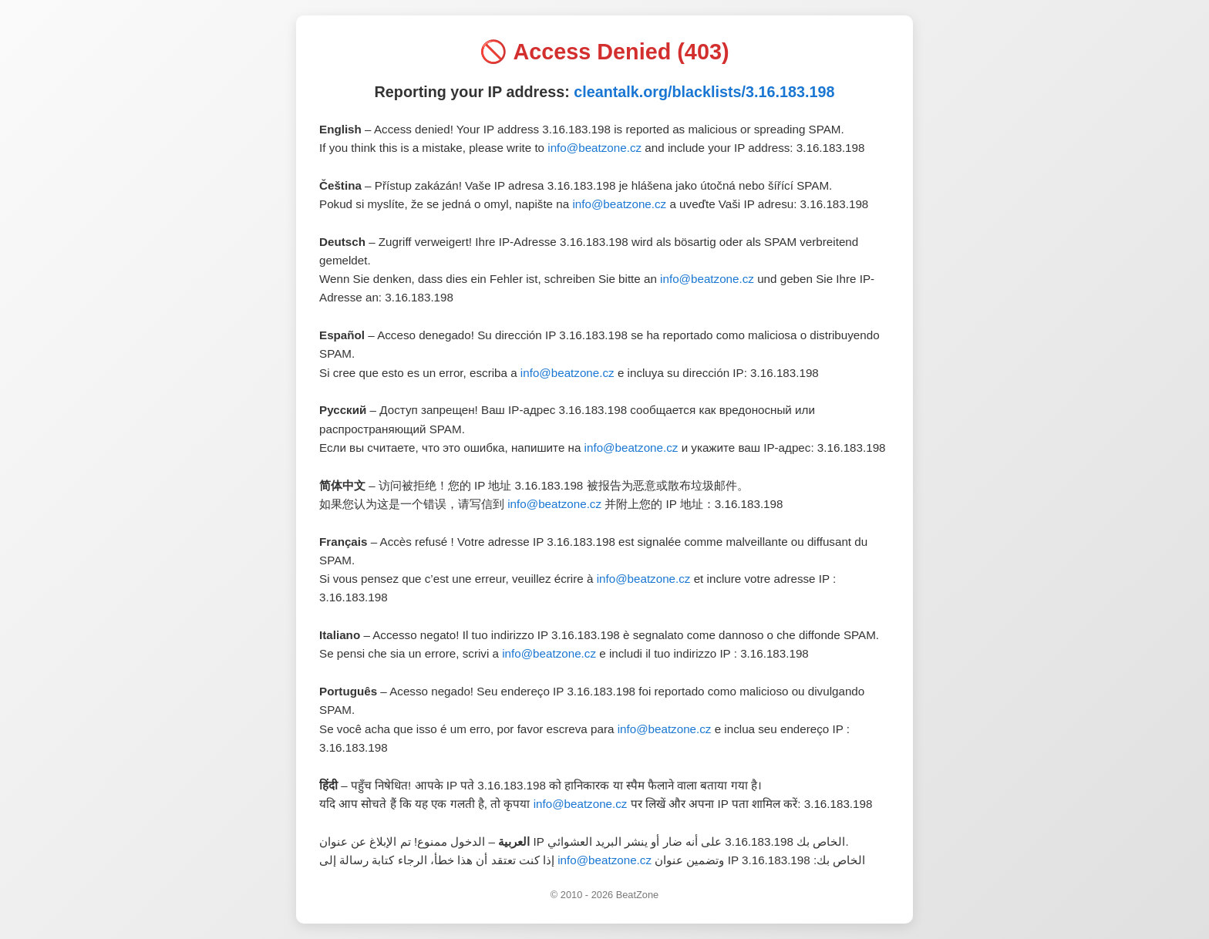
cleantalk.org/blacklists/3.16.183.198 (704, 91)
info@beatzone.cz (594, 147)
